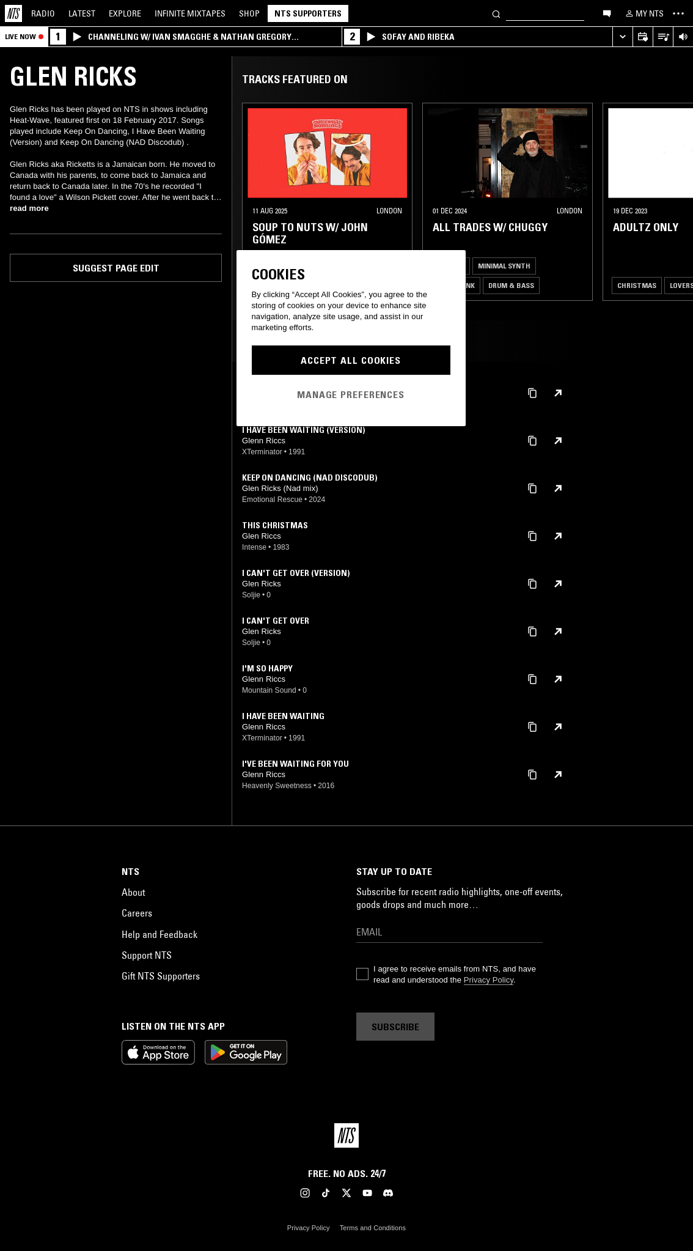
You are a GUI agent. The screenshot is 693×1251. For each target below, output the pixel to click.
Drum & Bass (511, 285)
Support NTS (147, 955)
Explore (125, 13)
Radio (43, 13)
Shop (249, 13)
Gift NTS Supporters (161, 976)
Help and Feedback (159, 934)
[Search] (496, 13)
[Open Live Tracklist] (663, 37)
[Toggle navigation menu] (678, 13)
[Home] (13, 13)
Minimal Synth (504, 265)
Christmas (636, 285)
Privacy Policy (488, 979)
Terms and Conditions (373, 1227)
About (133, 892)
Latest (81, 13)
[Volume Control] (683, 37)
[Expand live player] (622, 37)
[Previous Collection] (670, 201)
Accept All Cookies (351, 360)
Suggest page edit (116, 268)
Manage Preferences (351, 394)
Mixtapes (190, 13)
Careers (137, 913)
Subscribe (395, 1026)
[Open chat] (607, 13)
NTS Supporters (308, 13)
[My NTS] (643, 13)
